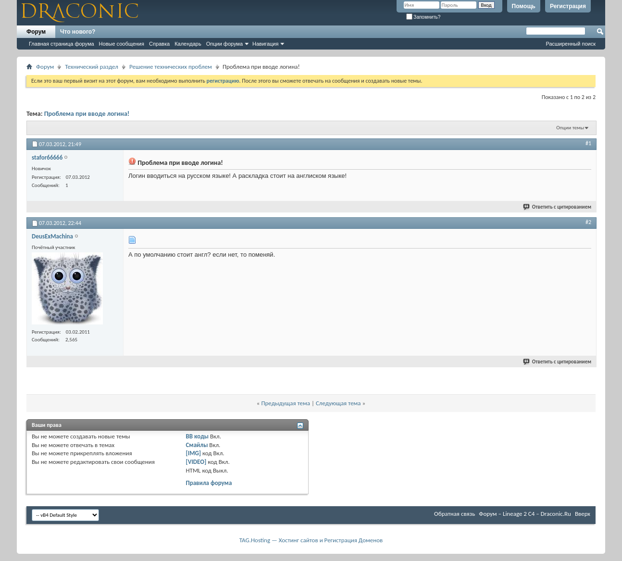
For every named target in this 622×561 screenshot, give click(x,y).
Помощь (523, 6)
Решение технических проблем (170, 66)
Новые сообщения (121, 44)
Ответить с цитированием (557, 207)
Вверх (582, 513)
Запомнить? (423, 17)
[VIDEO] (196, 461)
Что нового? (77, 31)
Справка (159, 44)
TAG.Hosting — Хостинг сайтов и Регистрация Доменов (311, 540)
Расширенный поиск (571, 44)
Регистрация (568, 6)
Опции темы (570, 128)
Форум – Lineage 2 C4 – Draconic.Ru (525, 513)
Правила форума (209, 482)
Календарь (187, 44)
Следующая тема (338, 403)
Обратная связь (454, 513)
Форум (36, 31)
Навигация (265, 44)
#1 (588, 143)
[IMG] (193, 453)
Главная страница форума (61, 44)
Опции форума (224, 44)
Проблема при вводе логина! (87, 114)
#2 (588, 222)
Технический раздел (91, 66)
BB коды (197, 436)
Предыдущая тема (285, 403)
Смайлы (197, 445)
